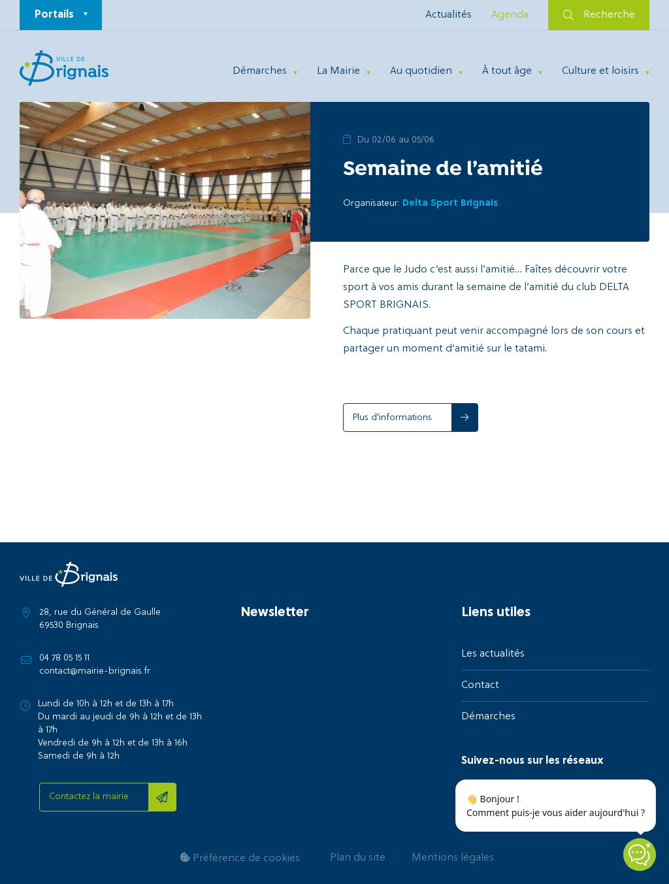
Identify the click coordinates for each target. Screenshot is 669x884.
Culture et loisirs (600, 71)
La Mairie (338, 71)
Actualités (448, 15)
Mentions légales (453, 858)
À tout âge (507, 71)
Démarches (260, 71)
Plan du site (357, 858)
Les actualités (493, 654)
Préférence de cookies (240, 858)
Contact (480, 685)
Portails (54, 15)
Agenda (510, 15)
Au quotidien (421, 71)
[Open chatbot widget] (639, 854)
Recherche (599, 15)
